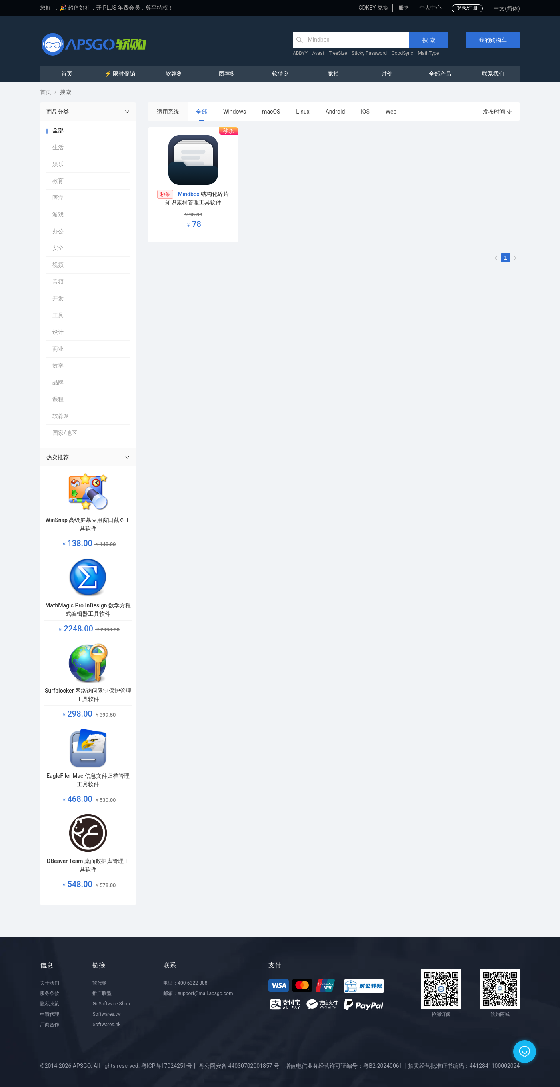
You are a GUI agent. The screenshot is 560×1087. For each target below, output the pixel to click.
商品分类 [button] (88, 111)
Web (391, 111)
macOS (271, 111)
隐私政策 (49, 1004)
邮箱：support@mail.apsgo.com (198, 993)
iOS (365, 111)
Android (335, 111)
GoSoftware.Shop (111, 1004)
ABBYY (300, 53)
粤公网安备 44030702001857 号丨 (242, 1066)
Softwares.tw (106, 1014)
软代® (99, 983)
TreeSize (338, 53)
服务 (404, 7)
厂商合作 (49, 1024)
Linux (302, 111)
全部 (201, 111)
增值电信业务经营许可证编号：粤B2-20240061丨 (346, 1066)
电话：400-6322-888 (185, 983)
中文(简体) (507, 8)
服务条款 (49, 993)
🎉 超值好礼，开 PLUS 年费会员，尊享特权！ (117, 7)
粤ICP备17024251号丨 (169, 1066)
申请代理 (49, 1014)
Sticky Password (369, 53)
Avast (318, 53)
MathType (428, 53)
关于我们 (49, 983)
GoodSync (402, 53)
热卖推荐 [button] (88, 457)
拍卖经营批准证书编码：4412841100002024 (464, 1066)
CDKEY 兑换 (373, 7)
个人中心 (430, 7)
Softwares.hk (106, 1024)
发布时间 (497, 111)
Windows (234, 111)
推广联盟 (102, 993)
